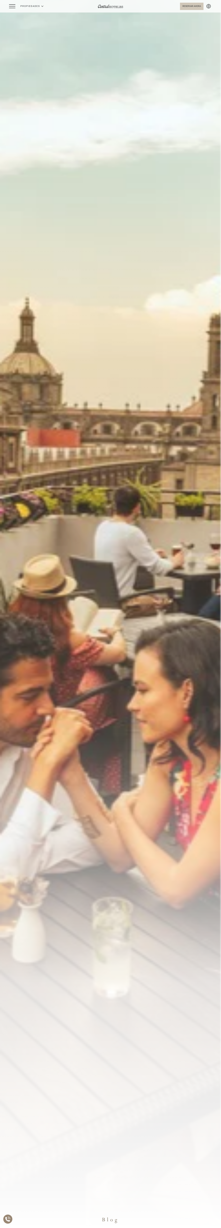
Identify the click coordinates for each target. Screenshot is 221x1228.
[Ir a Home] (110, 6)
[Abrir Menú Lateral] (12, 6)
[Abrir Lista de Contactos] (8, 1219)
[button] (31, 6)
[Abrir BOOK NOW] (191, 6)
